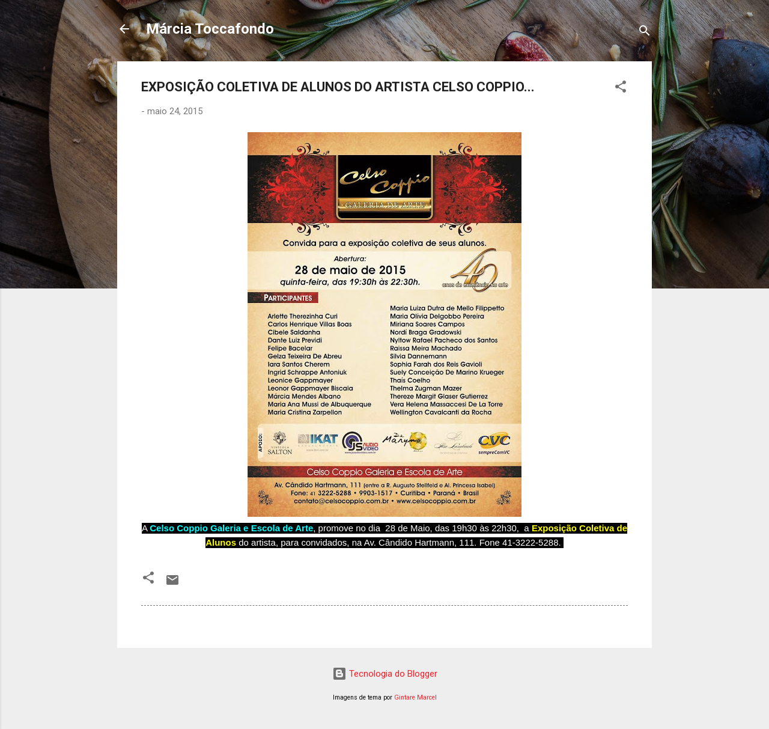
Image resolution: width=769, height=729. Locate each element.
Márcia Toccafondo (210, 28)
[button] (620, 88)
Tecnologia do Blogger (384, 673)
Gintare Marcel (415, 697)
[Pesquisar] (644, 32)
